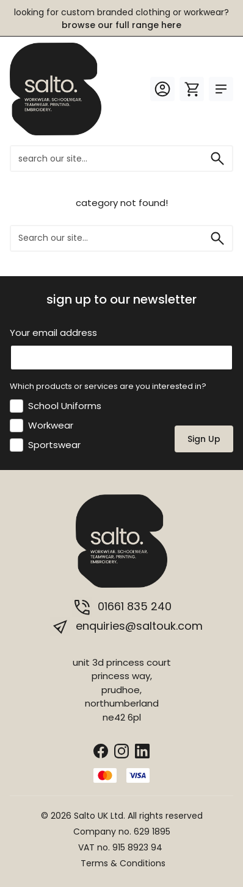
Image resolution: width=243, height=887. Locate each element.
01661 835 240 (122, 607)
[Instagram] (121, 750)
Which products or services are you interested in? (108, 386)
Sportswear (54, 444)
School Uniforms (64, 405)
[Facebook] (100, 750)
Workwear (50, 425)
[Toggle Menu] (221, 89)
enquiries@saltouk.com (126, 626)
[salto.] (55, 88)
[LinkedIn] (142, 750)
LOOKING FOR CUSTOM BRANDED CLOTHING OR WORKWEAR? (121, 18)
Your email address (53, 332)
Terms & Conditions (123, 863)
